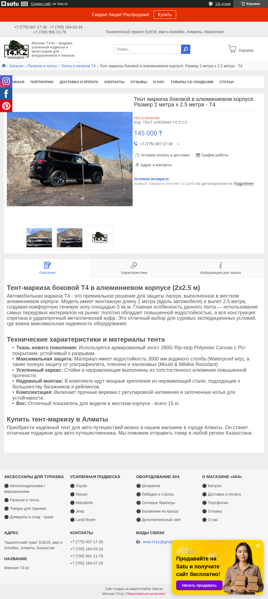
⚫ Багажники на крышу (157, 511)
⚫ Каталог (212, 486)
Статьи (227, 82)
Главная (15, 82)
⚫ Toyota (78, 486)
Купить (165, 14)
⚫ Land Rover (82, 519)
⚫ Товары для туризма (25, 508)
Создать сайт (41, 4)
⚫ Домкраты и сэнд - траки (28, 517)
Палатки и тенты (42, 66)
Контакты (114, 82)
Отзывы (138, 82)
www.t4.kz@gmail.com (162, 542)
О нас (159, 82)
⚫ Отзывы (212, 511)
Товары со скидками (192, 82)
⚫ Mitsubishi (81, 503)
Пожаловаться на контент (146, 594)
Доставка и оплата (79, 82)
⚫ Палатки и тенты (21, 500)
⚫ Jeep (77, 511)
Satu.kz (157, 589)
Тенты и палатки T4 (78, 66)
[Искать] (185, 49)
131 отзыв (223, 4)
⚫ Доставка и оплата (221, 494)
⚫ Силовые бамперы (155, 503)
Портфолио (42, 82)
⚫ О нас (210, 519)
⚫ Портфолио (215, 503)
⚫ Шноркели (148, 486)
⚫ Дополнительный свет (158, 519)
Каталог (17, 66)
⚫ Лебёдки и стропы (155, 494)
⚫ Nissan (79, 494)
